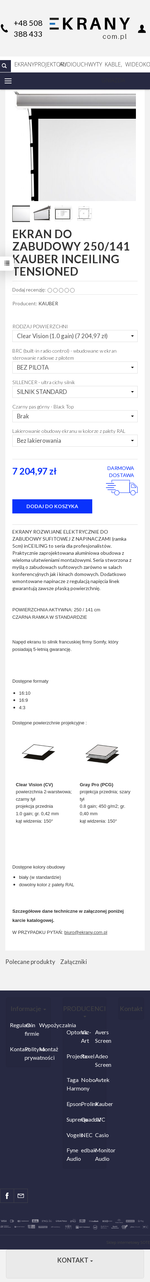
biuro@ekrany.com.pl (85, 932)
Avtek (100, 1079)
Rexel (86, 1056)
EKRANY (24, 64)
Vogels (72, 1134)
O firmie (30, 1029)
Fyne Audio (72, 1154)
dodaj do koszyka (52, 506)
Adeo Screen (100, 1060)
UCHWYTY (89, 64)
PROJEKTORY (47, 64)
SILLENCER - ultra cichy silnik (43, 382)
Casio (100, 1134)
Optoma (72, 1032)
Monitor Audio (100, 1154)
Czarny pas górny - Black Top (43, 407)
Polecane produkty (30, 961)
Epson (72, 1103)
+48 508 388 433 (28, 28)
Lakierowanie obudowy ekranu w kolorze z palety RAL (68, 431)
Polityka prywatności (30, 1053)
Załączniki (73, 961)
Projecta (72, 1056)
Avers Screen (100, 1036)
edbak (86, 1150)
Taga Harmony (72, 1084)
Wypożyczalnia (44, 1025)
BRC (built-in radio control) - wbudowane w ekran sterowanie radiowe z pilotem (64, 354)
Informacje (28, 1008)
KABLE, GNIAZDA (113, 66)
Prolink (86, 1103)
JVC (100, 1119)
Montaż (44, 1049)
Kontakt (15, 1049)
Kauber (100, 1103)
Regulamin (15, 1025)
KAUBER (48, 303)
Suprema (72, 1119)
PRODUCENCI (84, 1011)
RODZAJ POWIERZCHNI (40, 326)
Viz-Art (86, 1036)
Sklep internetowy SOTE (128, 1242)
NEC (86, 1134)
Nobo (86, 1079)
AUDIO (68, 64)
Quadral (86, 1119)
